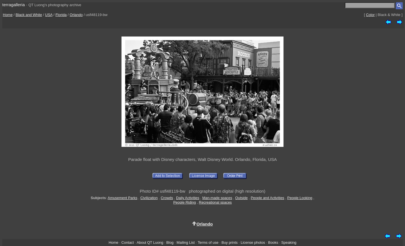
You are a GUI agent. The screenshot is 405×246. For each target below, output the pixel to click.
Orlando (76, 15)
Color (370, 15)
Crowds (167, 198)
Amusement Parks (122, 198)
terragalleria (13, 4)
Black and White (29, 15)
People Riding (184, 202)
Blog (170, 242)
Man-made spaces (217, 198)
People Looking (299, 198)
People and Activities (267, 198)
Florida (61, 15)
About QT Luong (150, 242)
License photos (253, 242)
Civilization (149, 198)
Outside (241, 198)
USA (48, 15)
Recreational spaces (215, 202)
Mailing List (186, 242)
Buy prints (230, 242)
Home (8, 15)
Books (273, 242)
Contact (127, 242)
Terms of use (208, 242)
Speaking (288, 242)
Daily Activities (187, 198)
